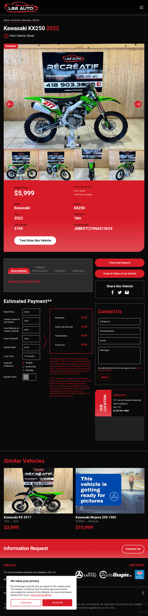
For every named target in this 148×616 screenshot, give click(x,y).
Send (104, 378)
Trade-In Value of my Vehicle (119, 274)
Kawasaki (26, 20)
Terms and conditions (40, 595)
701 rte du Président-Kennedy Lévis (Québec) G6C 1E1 (127, 404)
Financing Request (120, 263)
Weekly (27, 363)
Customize (26, 602)
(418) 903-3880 (121, 411)
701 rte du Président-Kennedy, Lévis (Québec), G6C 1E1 (30, 572)
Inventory (15, 20)
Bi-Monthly (29, 367)
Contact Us (133, 549)
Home (6, 20)
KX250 (36, 20)
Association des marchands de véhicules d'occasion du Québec (104, 605)
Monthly (27, 370)
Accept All (57, 602)
